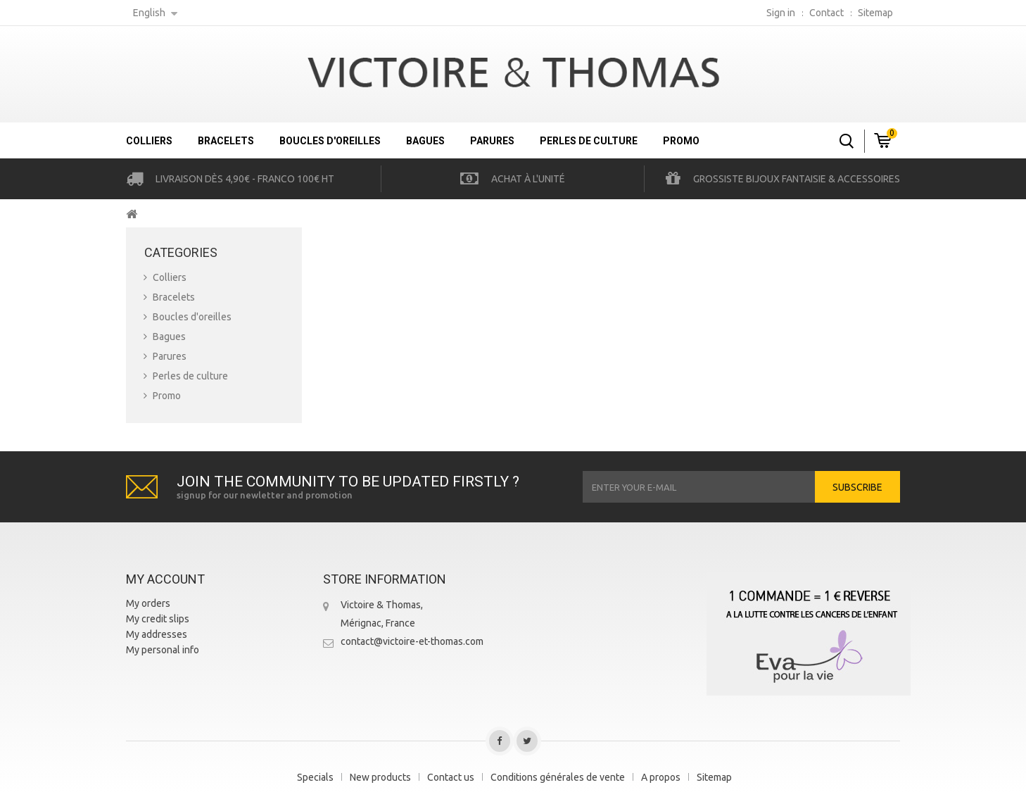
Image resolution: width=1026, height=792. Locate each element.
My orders (148, 603)
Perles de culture (589, 140)
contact (826, 12)
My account (165, 579)
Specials (315, 777)
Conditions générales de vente (557, 777)
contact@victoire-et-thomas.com (412, 641)
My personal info (162, 649)
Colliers (149, 140)
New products (380, 777)
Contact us (450, 777)
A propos (660, 777)
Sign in (780, 12)
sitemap (875, 12)
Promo (681, 140)
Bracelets (226, 140)
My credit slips (157, 618)
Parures (492, 140)
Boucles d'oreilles (330, 140)
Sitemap (714, 777)
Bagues (425, 140)
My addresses (156, 634)
